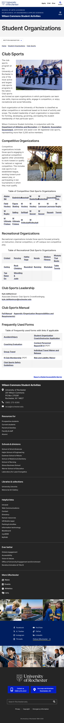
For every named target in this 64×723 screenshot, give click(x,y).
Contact (5, 511)
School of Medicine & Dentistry (14, 459)
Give (53, 3)
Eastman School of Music (12, 455)
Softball (24, 212)
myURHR (5, 534)
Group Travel (9, 351)
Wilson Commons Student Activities (21, 16)
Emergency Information (41, 709)
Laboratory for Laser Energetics (14, 472)
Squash (50, 212)
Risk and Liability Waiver (44, 357)
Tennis (58, 212)
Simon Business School (11, 465)
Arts (5, 593)
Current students (8, 424)
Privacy (17, 709)
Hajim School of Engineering (13, 452)
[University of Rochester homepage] (10, 3)
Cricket (7, 258)
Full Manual (7, 313)
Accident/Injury (11, 337)
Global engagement (9, 552)
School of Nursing (9, 462)
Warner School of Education (13, 468)
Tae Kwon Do (6, 276)
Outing (7, 267)
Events (6, 584)
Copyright (26, 709)
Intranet (5, 505)
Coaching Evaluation (13, 344)
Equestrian (51, 197)
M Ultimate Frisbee (7, 221)
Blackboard (6, 531)
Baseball (25, 197)
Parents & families (9, 428)
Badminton (17, 197)
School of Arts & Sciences (13, 10)
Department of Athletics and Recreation (19, 127)
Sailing (15, 212)
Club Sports (31, 46)
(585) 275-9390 (12, 402)
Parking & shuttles (9, 524)
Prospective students (10, 421)
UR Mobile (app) (8, 521)
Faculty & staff (7, 431)
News (6, 580)
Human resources (9, 518)
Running (37, 267)
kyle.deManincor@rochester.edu (16, 299)
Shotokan (48, 267)
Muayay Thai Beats (57, 258)
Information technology (11, 527)
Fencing (17, 258)
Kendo (37, 258)
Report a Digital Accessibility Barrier (48, 377)
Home (4, 46)
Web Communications (10, 508)
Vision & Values (8, 558)
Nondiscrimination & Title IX (13, 565)
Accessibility (7, 555)
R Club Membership (12, 357)
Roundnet (28, 267)
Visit (48, 3)
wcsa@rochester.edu (14, 406)
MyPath (5, 537)
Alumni (5, 434)
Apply (44, 3)
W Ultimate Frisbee (16, 221)
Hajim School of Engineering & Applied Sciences (22, 13)
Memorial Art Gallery (10, 490)
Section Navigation (12, 40)
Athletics (7, 588)
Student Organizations (16, 46)
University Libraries (9, 486)
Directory (5, 514)
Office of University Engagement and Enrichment (21, 562)
